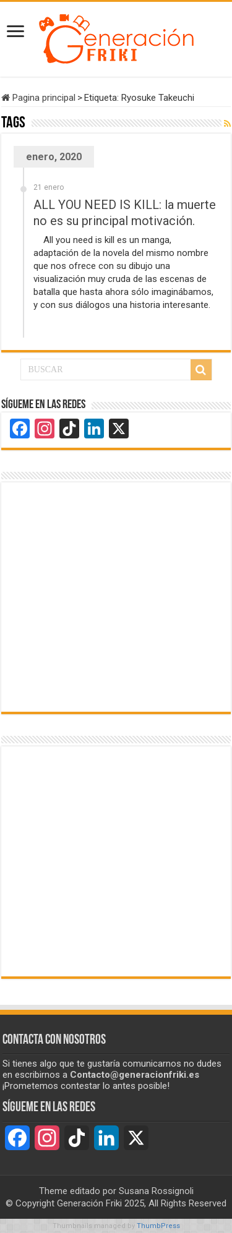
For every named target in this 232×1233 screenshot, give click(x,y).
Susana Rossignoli (156, 1191)
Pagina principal (38, 97)
